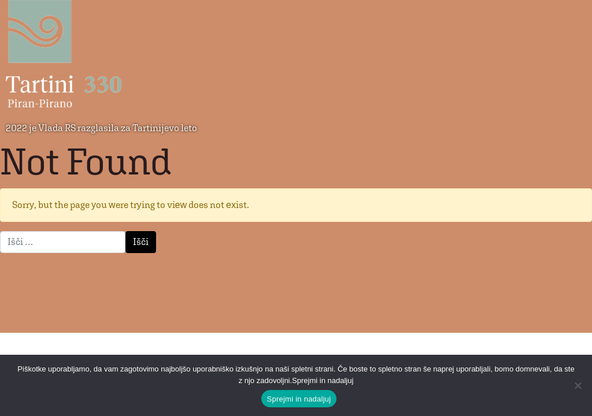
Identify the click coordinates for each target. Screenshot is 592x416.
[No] (577, 385)
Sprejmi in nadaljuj (299, 399)
